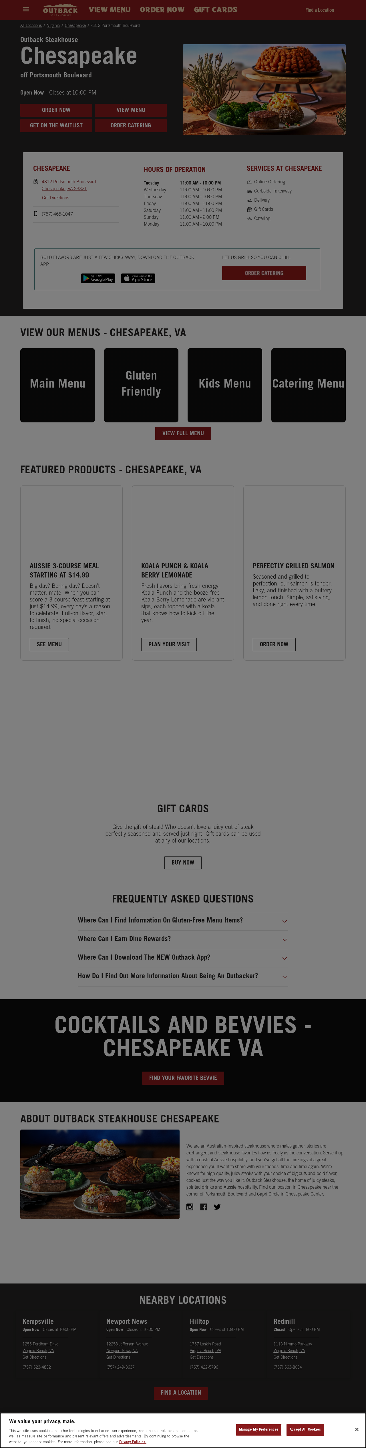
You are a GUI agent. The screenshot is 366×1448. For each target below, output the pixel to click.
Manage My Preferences (259, 1434)
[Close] (357, 1434)
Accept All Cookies (305, 1434)
